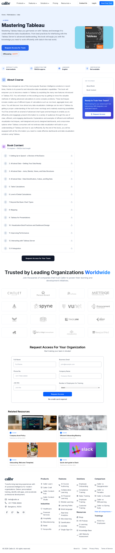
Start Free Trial (106, 3)
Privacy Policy (94, 548)
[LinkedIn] (18, 512)
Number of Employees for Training (71, 383)
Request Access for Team (15, 48)
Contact (84, 548)
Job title (16, 383)
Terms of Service (107, 548)
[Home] (6, 3)
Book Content (91, 90)
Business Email (64, 359)
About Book (91, 86)
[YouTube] (24, 512)
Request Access (98, 114)
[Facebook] (7, 512)
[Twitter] (12, 512)
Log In (94, 3)
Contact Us (83, 3)
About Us (77, 548)
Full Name (17, 359)
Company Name (64, 371)
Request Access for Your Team (38, 258)
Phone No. (17, 371)
